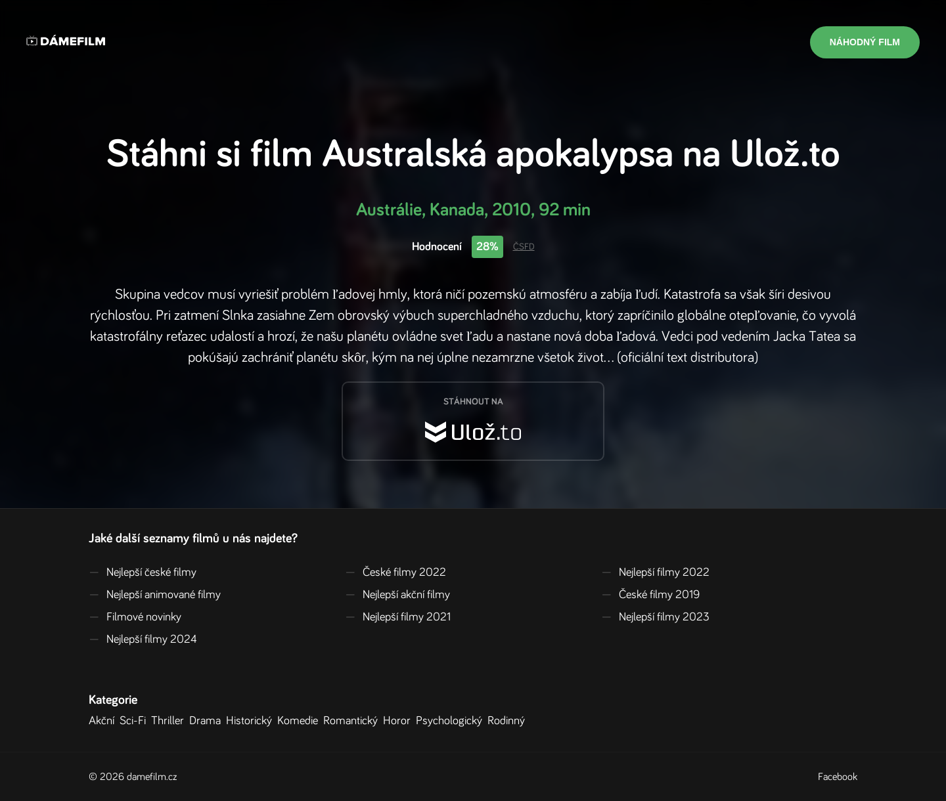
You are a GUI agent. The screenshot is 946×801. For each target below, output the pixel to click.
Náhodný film (865, 42)
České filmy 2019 (650, 595)
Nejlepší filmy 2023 (655, 617)
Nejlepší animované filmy (155, 595)
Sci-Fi (135, 721)
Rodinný (508, 721)
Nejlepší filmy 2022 (655, 572)
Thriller (170, 721)
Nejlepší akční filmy (397, 595)
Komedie (300, 721)
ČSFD (524, 246)
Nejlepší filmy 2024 (143, 639)
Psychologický (451, 721)
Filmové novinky (135, 617)
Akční (104, 721)
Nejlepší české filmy (142, 572)
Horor (399, 721)
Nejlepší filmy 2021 (398, 617)
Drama (207, 721)
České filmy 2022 (395, 572)
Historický (251, 721)
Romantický (353, 721)
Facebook (837, 776)
